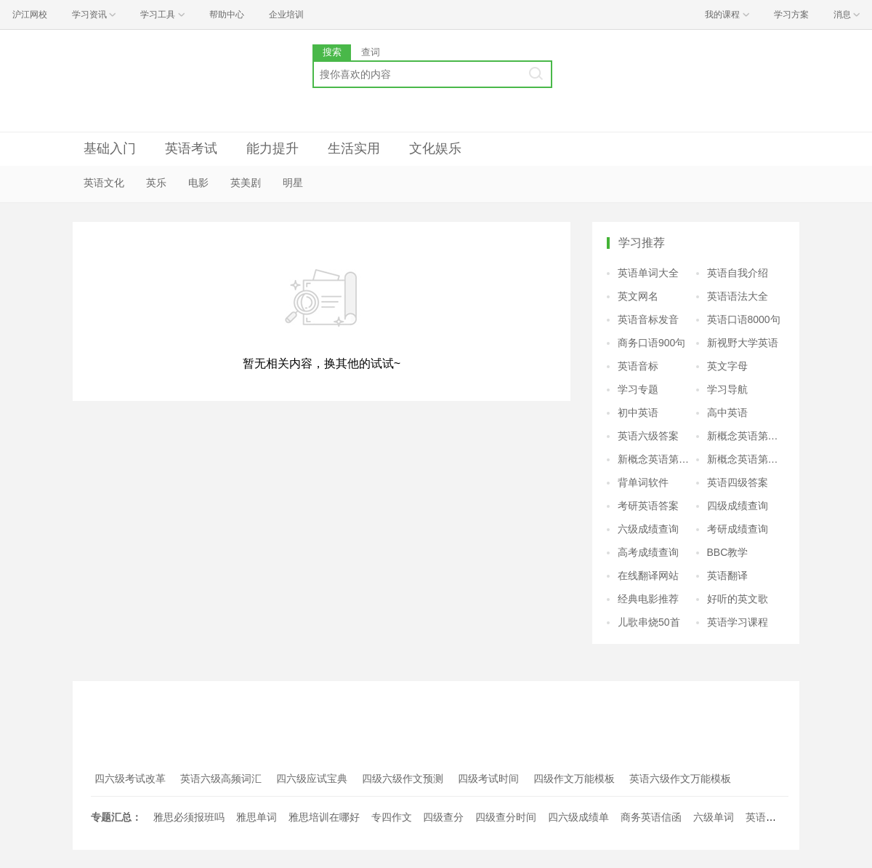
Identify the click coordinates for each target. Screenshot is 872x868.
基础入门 (110, 148)
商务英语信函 (651, 817)
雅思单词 (256, 817)
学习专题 (638, 389)
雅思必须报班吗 (189, 817)
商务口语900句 (651, 343)
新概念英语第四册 (746, 459)
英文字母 (727, 366)
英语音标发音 (648, 319)
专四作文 (391, 817)
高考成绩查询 (648, 552)
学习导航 (727, 389)
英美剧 (245, 182)
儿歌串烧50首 (649, 622)
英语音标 (638, 366)
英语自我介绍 (737, 273)
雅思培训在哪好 (324, 817)
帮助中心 (226, 14)
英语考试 (191, 148)
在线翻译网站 (648, 575)
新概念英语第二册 (746, 436)
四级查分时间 (505, 817)
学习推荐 (641, 242)
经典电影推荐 (648, 599)
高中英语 (727, 412)
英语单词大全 (648, 273)
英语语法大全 (737, 296)
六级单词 (713, 817)
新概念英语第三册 (657, 459)
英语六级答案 (648, 436)
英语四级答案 (737, 482)
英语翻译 (727, 575)
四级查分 (443, 817)
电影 (198, 182)
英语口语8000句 (743, 319)
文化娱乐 (435, 148)
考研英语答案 (648, 505)
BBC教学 (727, 552)
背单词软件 (643, 482)
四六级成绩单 (578, 817)
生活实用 (354, 148)
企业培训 (286, 14)
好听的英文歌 (737, 599)
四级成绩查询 (737, 505)
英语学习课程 (737, 622)
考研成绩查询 (737, 529)
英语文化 (104, 182)
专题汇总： (116, 817)
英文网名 (638, 296)
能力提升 (272, 148)
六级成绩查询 (648, 529)
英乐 (156, 182)
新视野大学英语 (742, 343)
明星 (293, 182)
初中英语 (638, 412)
